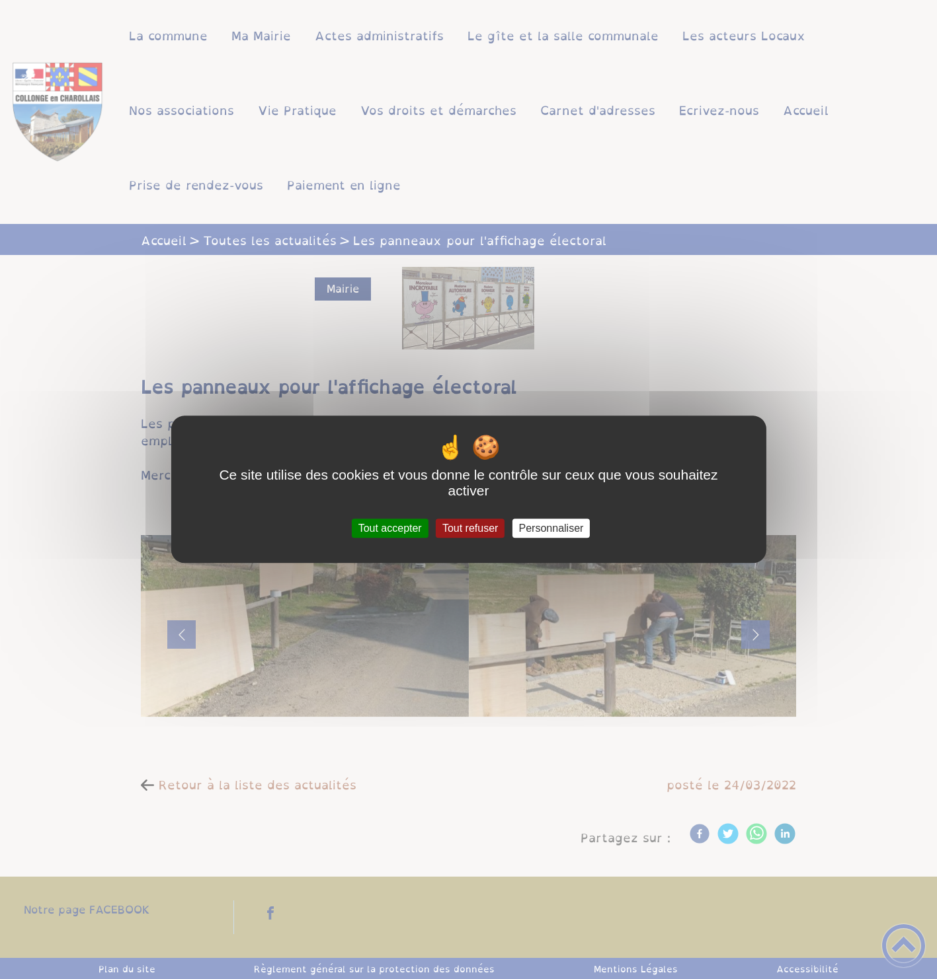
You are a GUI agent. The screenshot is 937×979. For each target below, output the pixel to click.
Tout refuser (470, 528)
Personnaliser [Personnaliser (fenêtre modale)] (551, 528)
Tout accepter (390, 528)
